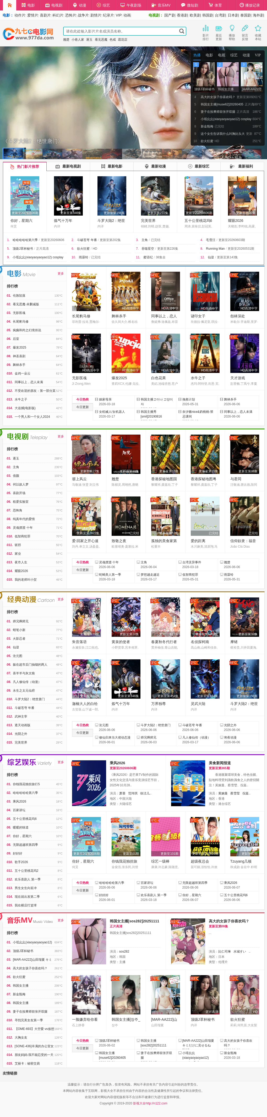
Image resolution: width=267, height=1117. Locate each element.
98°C (74, 275)
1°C (193, 601)
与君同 (235, 479)
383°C (194, 978)
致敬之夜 (119, 541)
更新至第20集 (245, 213)
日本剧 (233, 15)
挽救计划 (188, 399)
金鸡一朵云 (22, 373)
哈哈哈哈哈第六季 (25, 240)
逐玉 (89, 39)
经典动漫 (32, 599)
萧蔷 (122, 793)
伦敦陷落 (19, 295)
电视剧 (53, 5)
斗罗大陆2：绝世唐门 (30, 699)
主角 (144, 240)
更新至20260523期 (205, 854)
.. (249, 951)
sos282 (124, 951)
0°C (193, 500)
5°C (233, 337)
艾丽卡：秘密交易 (27, 1063)
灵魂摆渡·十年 (22, 528)
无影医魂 (19, 313)
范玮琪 (133, 793)
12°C (153, 438)
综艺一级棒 (160, 861)
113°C (75, 978)
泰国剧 (245, 15)
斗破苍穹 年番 (87, 240)
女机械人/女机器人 (112, 412)
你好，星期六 (21, 220)
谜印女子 (198, 316)
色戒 (113, 39)
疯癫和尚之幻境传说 (27, 330)
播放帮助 (232, 32)
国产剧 (169, 15)
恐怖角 (17, 510)
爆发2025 (19, 347)
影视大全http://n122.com (150, 1103)
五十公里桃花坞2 (27, 871)
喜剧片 (45, 15)
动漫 (79, 5)
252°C (234, 978)
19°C (114, 663)
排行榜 (12, 286)
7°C (233, 438)
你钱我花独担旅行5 (26, 784)
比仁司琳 (224, 951)
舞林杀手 (19, 365)
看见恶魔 (101, 39)
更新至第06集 (248, 471)
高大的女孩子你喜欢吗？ (30, 968)
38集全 (160, 257)
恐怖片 (70, 15)
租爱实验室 (21, 502)
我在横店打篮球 (26, 905)
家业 (18, 553)
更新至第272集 (157, 213)
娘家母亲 (105, 399)
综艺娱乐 (30, 762)
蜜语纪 (148, 257)
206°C (75, 922)
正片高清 (42, 248)
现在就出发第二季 (27, 897)
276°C (154, 978)
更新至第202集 (110, 240)
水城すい (239, 951)
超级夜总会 (200, 861)
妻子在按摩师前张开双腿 (30, 1011)
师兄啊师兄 (21, 621)
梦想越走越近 (150, 574)
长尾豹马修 (21, 321)
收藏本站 (258, 32)
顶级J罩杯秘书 (23, 248)
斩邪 (18, 545)
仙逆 (211, 257)
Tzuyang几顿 (241, 861)
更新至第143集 (227, 257)
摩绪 (234, 642)
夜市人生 (21, 562)
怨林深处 (237, 316)
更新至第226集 (167, 248)
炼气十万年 (63, 220)
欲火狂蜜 (83, 248)
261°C (174, 922)
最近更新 (219, 32)
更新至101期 (169, 854)
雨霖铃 (83, 257)
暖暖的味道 (21, 827)
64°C (114, 275)
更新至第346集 (70, 213)
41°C (193, 438)
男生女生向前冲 (26, 888)
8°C (153, 500)
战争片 (83, 15)
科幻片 (57, 15)
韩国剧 (207, 15)
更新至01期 (131, 854)
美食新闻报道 (220, 763)
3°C (153, 663)
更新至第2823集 (88, 533)
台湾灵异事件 (191, 562)
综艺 (103, 5)
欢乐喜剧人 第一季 (28, 879)
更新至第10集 (129, 471)
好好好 (17, 853)
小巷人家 (78, 39)
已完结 (155, 240)
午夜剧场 (131, 5)
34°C (74, 438)
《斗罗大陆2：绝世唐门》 (33, 141)
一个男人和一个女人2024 (32, 417)
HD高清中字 (130, 308)
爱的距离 (198, 541)
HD (95, 248)
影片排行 (205, 32)
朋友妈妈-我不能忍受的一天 (34, 1055)
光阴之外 (21, 734)
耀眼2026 (235, 220)
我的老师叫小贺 (26, 579)
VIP (119, 15)
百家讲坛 (19, 810)
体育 (215, 5)
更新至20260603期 (232, 240)
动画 (127, 15)
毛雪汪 (210, 240)
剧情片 (95, 15)
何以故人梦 (21, 484)
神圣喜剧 (19, 356)
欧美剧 (195, 15)
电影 (28, 5)
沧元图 (17, 656)
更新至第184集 (207, 696)
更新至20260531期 (241, 248)
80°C (114, 978)
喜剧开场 (19, 493)
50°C (193, 337)
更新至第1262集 (206, 634)
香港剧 (182, 15)
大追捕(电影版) (25, 408)
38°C (233, 500)
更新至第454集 (167, 696)
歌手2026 (21, 862)
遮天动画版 (22, 725)
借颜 (16, 476)
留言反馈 (245, 32)
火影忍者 (19, 638)
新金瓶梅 (19, 994)
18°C (74, 764)
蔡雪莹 (235, 793)
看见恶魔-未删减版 (26, 304)
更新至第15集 (168, 471)
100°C (75, 337)
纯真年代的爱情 (24, 519)
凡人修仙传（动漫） (27, 682)
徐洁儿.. (145, 793)
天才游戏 (237, 378)
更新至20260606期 (25, 213)
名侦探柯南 (200, 642)
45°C (114, 820)
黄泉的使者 (121, 642)
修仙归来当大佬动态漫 (114, 737)
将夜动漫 (230, 737)
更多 (61, 273)
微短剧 (189, 5)
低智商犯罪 (22, 536)
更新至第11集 (168, 634)
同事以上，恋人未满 (29, 382)
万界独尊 (158, 704)
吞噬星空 (147, 248)
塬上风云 (79, 479)
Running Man (215, 248)
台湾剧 (220, 15)
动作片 (19, 15)
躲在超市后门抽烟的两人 (30, 664)
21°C (153, 337)
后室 (16, 339)
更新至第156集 (114, 213)
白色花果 (158, 378)
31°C (193, 275)
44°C (233, 663)
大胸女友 (21, 1037)
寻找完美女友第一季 (29, 1020)
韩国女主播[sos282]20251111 (134, 921)
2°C (193, 663)
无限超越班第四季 (25, 845)
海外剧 (258, 15)
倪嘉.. (246, 793)
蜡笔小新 (19, 630)
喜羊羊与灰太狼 (24, 673)
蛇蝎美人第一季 (110, 574)
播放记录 (250, 5)
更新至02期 (250, 854)
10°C (74, 820)
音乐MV (161, 5)
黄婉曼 (223, 793)
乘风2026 (19, 801)
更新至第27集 (89, 471)
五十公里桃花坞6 (198, 220)
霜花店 (122, 39)
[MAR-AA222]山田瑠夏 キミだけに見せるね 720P (198, 1045)
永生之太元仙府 (24, 690)
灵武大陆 (198, 704)
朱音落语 (79, 642)
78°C (114, 337)
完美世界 (148, 220)
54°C (153, 275)
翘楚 (66, 39)
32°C (114, 438)
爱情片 (32, 15)
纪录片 (108, 15)
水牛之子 (21, 399)
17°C (233, 275)
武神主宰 (21, 716)
